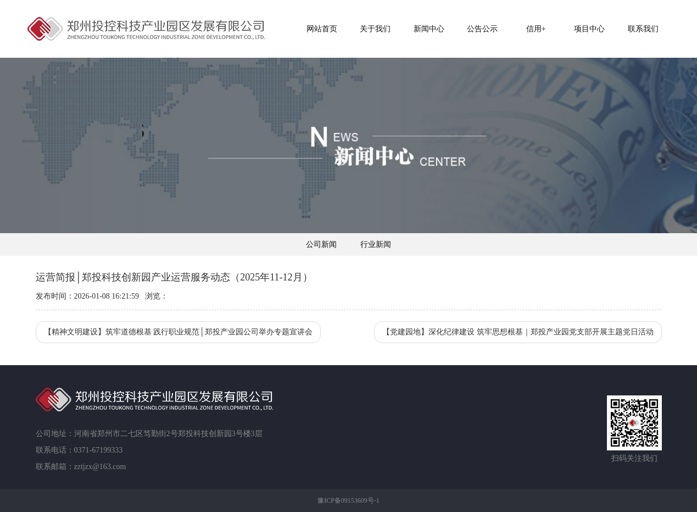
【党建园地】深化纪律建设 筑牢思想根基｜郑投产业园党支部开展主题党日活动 (518, 332)
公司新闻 (321, 244)
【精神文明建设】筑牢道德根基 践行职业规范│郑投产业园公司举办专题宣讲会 (178, 332)
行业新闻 (375, 244)
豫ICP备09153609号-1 (348, 500)
